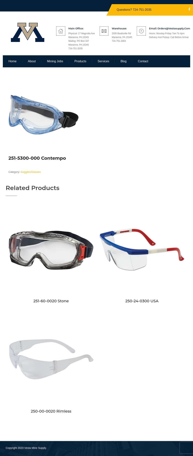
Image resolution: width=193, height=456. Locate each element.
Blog (123, 61)
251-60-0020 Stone (51, 301)
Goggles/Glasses (31, 171)
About (32, 61)
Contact (143, 61)
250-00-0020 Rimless (51, 411)
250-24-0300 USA (142, 301)
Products (80, 61)
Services (103, 61)
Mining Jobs (55, 61)
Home (12, 61)
